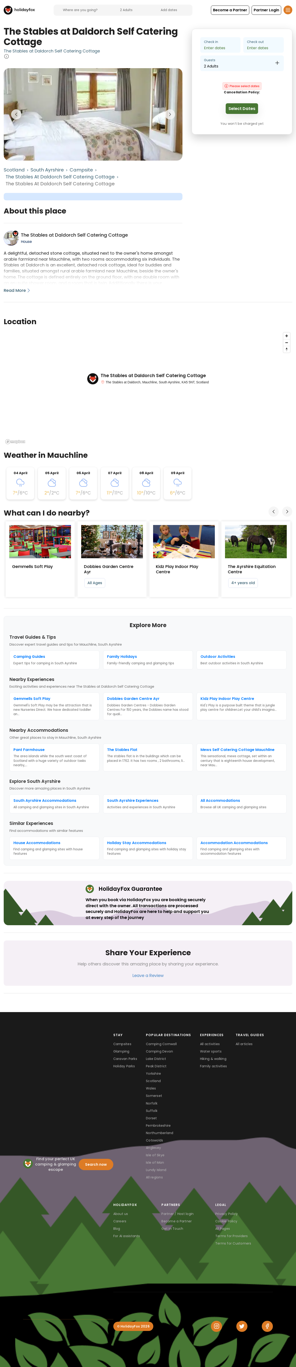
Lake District (156, 1058)
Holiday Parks (124, 1066)
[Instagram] (216, 1326)
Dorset (151, 1118)
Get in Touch (172, 1228)
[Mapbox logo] (15, 441)
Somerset (154, 1095)
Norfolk (151, 1103)
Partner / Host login (177, 1213)
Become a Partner (176, 1221)
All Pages (222, 1228)
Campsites (122, 1044)
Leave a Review (148, 975)
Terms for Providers (231, 1236)
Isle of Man (155, 1162)
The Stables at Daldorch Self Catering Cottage (52, 51)
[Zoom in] (286, 336)
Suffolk (151, 1110)
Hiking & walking (213, 1058)
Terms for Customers (233, 1243)
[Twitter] (241, 1326)
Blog (116, 1228)
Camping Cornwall (161, 1044)
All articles (244, 1044)
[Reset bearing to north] (286, 349)
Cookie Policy (226, 1221)
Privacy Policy (226, 1213)
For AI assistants (126, 1236)
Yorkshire (153, 1073)
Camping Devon (159, 1051)
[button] (230, 10)
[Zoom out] (286, 342)
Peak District (156, 1066)
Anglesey (153, 1147)
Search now (96, 1164)
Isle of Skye (155, 1155)
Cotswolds (154, 1140)
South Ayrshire (47, 170)
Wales (151, 1088)
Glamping (121, 1051)
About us (120, 1213)
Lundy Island (156, 1170)
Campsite (81, 170)
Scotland (14, 170)
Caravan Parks (125, 1058)
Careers (119, 1221)
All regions (154, 1177)
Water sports (211, 1051)
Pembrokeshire (158, 1125)
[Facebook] (267, 1326)
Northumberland (159, 1133)
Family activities (213, 1066)
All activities (210, 1044)
